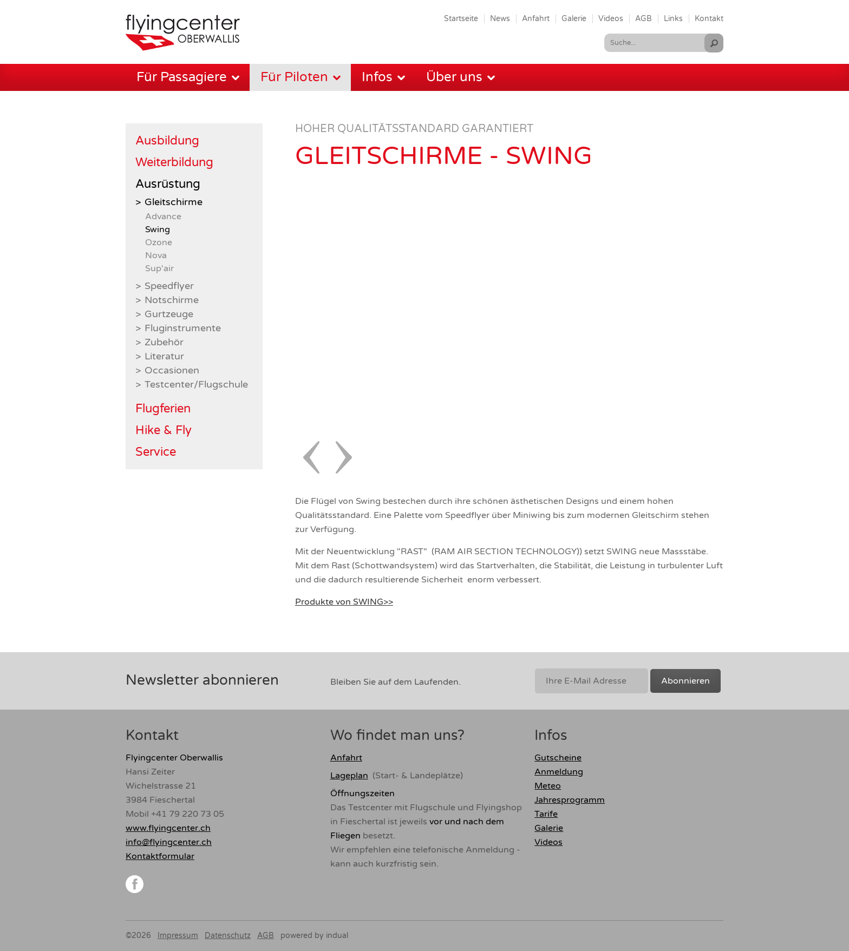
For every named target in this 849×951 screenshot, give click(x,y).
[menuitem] (461, 18)
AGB (265, 935)
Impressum (178, 935)
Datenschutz (228, 935)
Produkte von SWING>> (344, 601)
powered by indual (314, 935)
